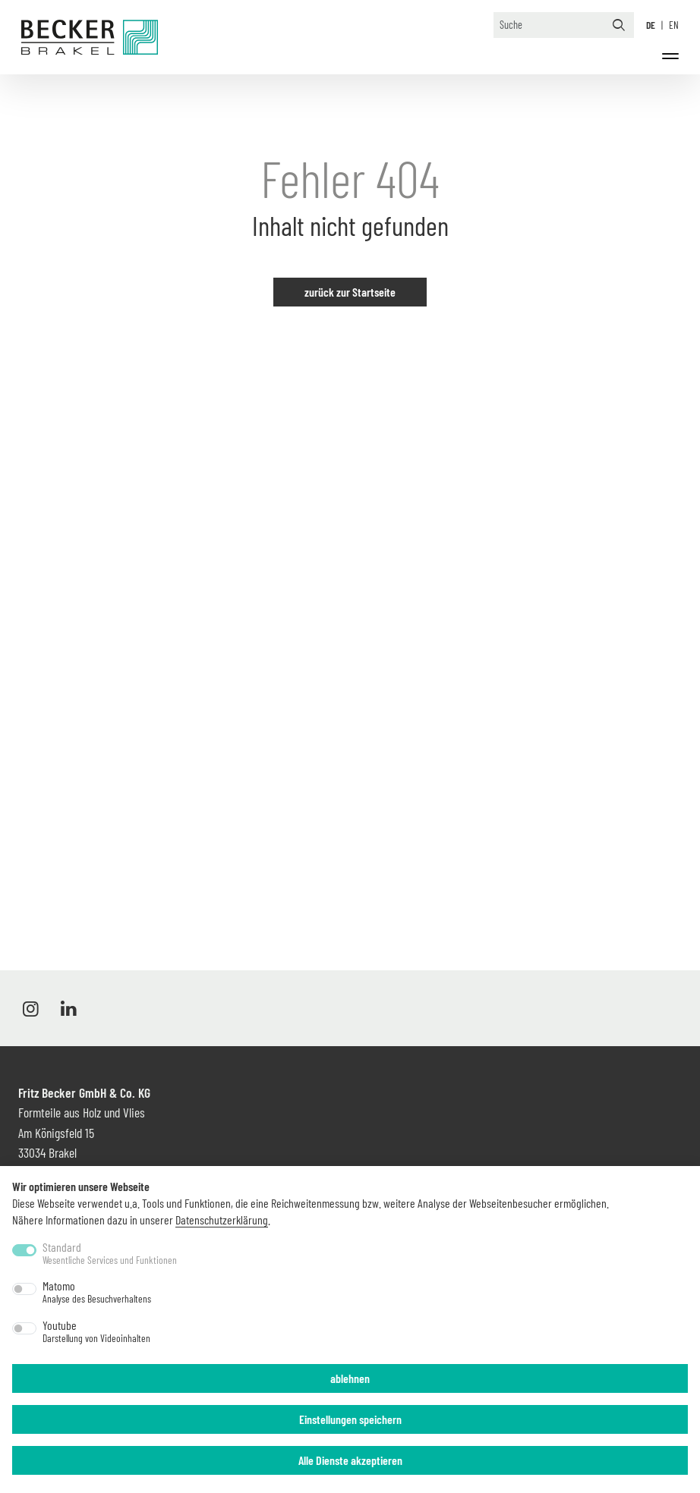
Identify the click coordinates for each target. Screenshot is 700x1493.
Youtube (96, 1331)
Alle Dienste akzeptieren (350, 1460)
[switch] (24, 1289)
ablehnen (350, 1378)
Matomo (97, 1292)
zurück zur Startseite (350, 291)
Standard (110, 1253)
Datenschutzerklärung (221, 1219)
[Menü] (670, 56)
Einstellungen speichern (350, 1419)
